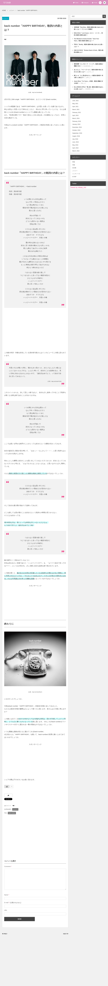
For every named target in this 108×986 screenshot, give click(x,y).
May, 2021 (75, 103)
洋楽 (73, 165)
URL (5, 910)
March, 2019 (75, 118)
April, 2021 (75, 106)
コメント (8, 805)
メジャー (5, 18)
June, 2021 (75, 100)
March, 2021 (75, 109)
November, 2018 (77, 127)
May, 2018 (75, 145)
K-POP (74, 176)
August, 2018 (76, 136)
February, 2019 (76, 121)
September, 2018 (77, 133)
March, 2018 (75, 151)
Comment (7, 866)
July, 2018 (75, 139)
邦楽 (73, 162)
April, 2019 (75, 115)
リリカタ (7, 3)
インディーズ (76, 173)
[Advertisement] (35, 151)
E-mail (6, 902)
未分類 (74, 168)
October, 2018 (76, 130)
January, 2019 (76, 124)
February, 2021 (76, 112)
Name (6, 895)
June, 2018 (75, 142)
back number (12, 813)
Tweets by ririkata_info (78, 187)
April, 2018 (75, 148)
